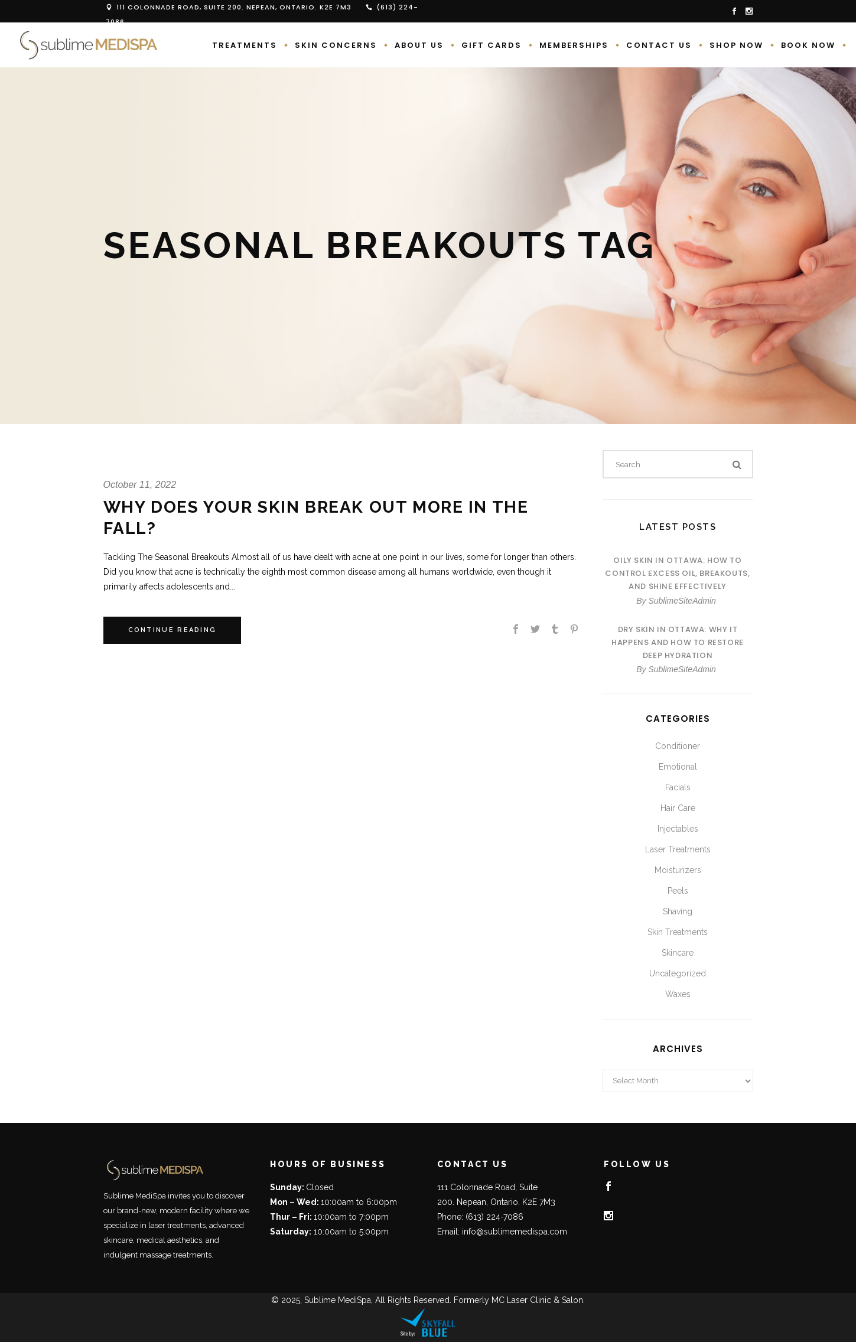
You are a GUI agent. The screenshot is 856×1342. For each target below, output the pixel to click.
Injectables (678, 828)
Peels (678, 890)
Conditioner (677, 746)
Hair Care (677, 808)
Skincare (678, 952)
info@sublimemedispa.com (514, 1231)
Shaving (677, 911)
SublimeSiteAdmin (681, 600)
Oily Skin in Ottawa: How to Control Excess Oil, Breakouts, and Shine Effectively (677, 573)
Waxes (678, 994)
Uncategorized (677, 973)
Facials (678, 787)
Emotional (678, 766)
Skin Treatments (677, 932)
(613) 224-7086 (494, 1217)
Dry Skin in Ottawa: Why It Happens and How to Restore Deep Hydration (677, 642)
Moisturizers (678, 870)
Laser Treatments (678, 849)
